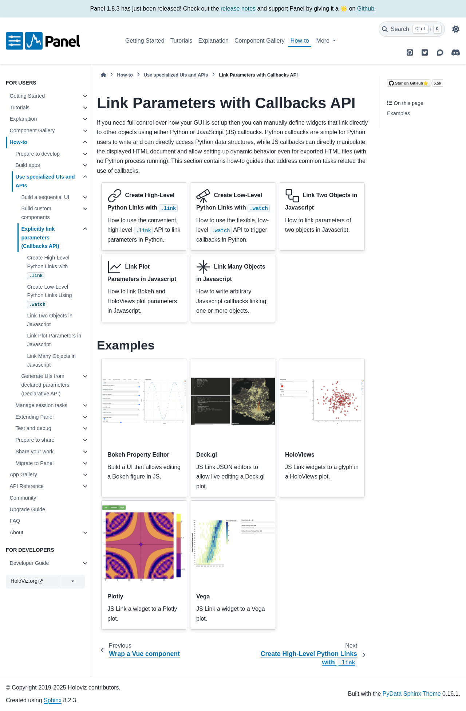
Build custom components (36, 213)
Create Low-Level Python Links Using (49, 296)
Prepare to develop (37, 154)
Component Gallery (259, 41)
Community (22, 498)
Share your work (34, 451)
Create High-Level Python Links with (48, 267)
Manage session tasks (41, 405)
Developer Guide (29, 563)
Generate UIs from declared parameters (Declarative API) (45, 384)
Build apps (27, 165)
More (323, 41)
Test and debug (33, 428)
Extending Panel (34, 417)
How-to (300, 41)
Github (365, 8)
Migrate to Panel (34, 463)
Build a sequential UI (45, 197)
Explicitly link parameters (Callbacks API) (40, 237)
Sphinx (53, 700)
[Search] (412, 29)
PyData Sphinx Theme (412, 694)
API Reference (26, 486)
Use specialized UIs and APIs (45, 181)
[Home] (103, 75)
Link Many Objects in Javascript (51, 360)
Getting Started (145, 41)
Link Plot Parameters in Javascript (54, 340)
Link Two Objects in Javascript (49, 320)
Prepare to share (34, 440)
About (16, 532)
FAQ (14, 521)
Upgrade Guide (27, 509)
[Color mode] (455, 29)
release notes (238, 8)
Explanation (213, 41)
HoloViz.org (27, 581)
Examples (398, 113)
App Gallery (23, 474)
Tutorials (181, 41)
